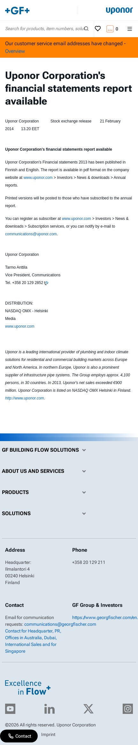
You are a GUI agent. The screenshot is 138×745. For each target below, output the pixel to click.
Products (45, 492)
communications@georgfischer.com (60, 624)
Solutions (45, 513)
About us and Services (45, 471)
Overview (15, 51)
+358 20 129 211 (88, 562)
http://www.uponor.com (24, 398)
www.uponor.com (37, 177)
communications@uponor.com (31, 234)
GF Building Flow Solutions (45, 450)
